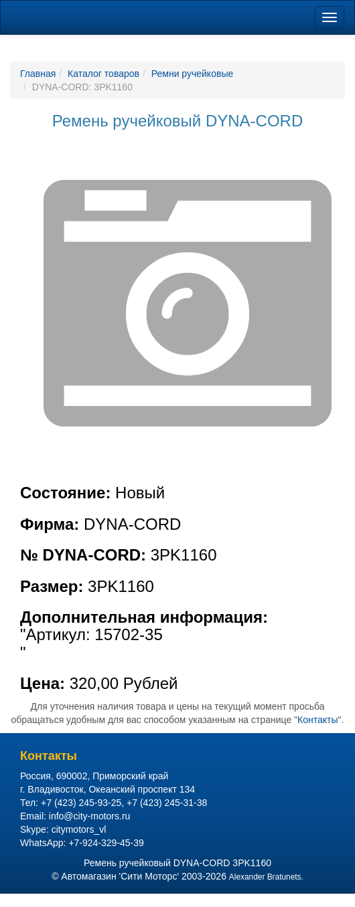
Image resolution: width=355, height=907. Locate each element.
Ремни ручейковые (192, 73)
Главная (38, 73)
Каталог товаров (103, 73)
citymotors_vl (79, 829)
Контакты (317, 719)
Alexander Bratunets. (266, 877)
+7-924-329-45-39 (105, 842)
